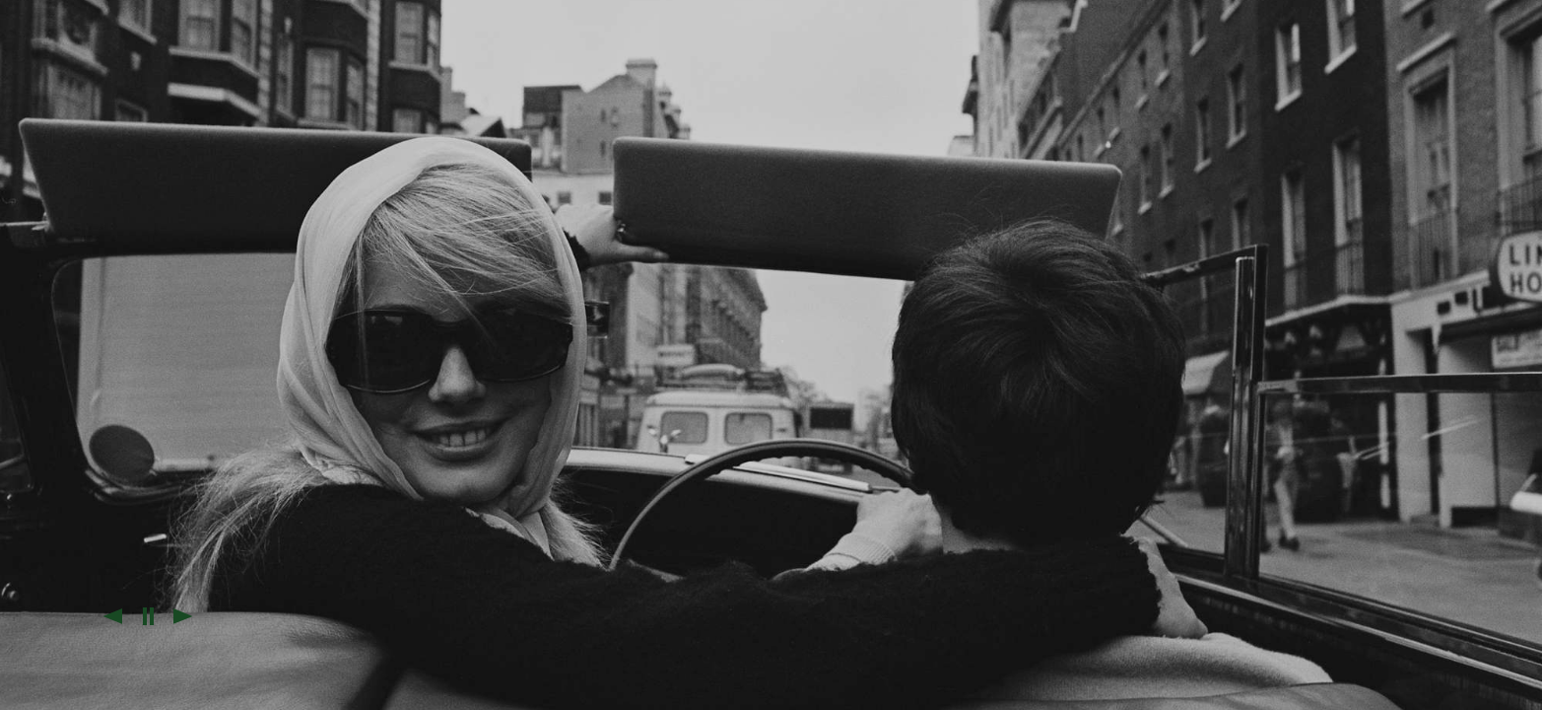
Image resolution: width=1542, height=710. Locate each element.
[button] (113, 616)
